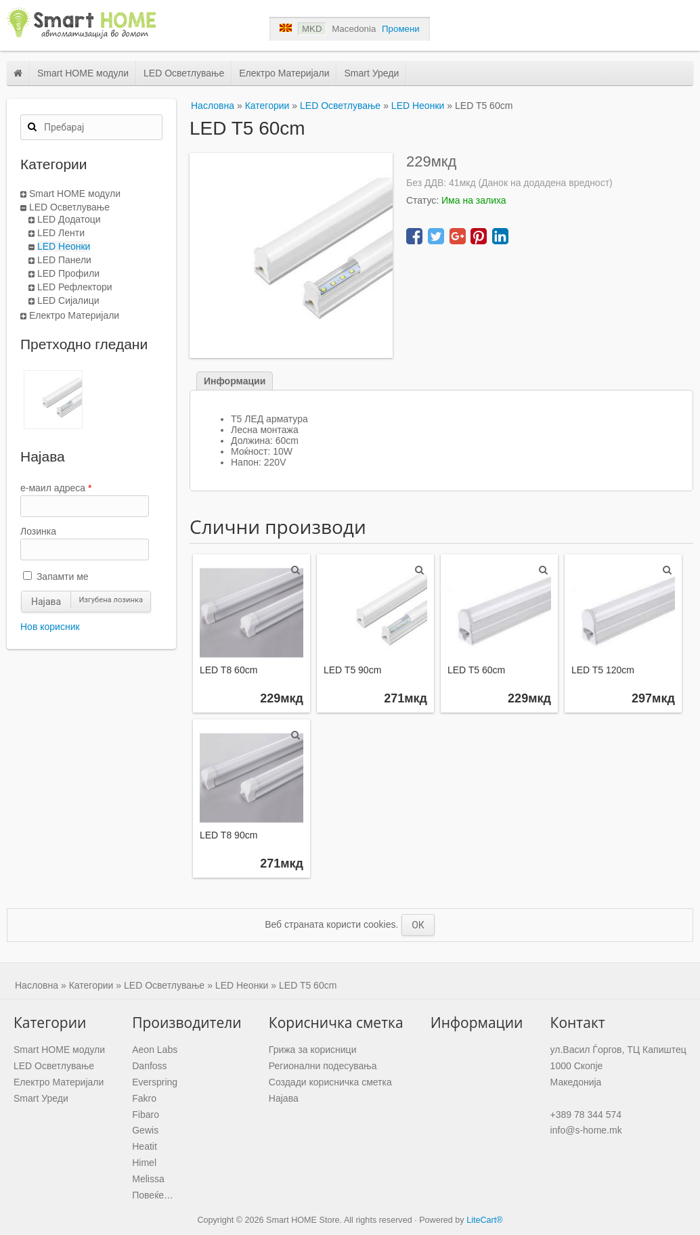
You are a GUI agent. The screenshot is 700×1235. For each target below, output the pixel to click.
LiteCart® (484, 1220)
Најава (46, 601)
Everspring (154, 1082)
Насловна (212, 105)
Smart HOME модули (83, 73)
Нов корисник (50, 626)
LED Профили (68, 273)
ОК (418, 925)
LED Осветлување (184, 73)
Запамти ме (56, 576)
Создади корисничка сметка (330, 1082)
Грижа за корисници (313, 1049)
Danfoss (149, 1065)
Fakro (144, 1098)
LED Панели (64, 259)
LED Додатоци (69, 219)
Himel (144, 1162)
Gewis (145, 1130)
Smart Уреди (371, 73)
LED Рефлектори (74, 287)
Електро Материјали (284, 73)
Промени (401, 29)
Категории (267, 105)
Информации (234, 381)
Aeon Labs (154, 1049)
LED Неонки (63, 246)
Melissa (148, 1178)
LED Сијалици (68, 300)
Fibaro (145, 1114)
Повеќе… (152, 1195)
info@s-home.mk (586, 1130)
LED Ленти (61, 232)
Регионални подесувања (323, 1065)
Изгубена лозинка (111, 600)
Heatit (144, 1146)
